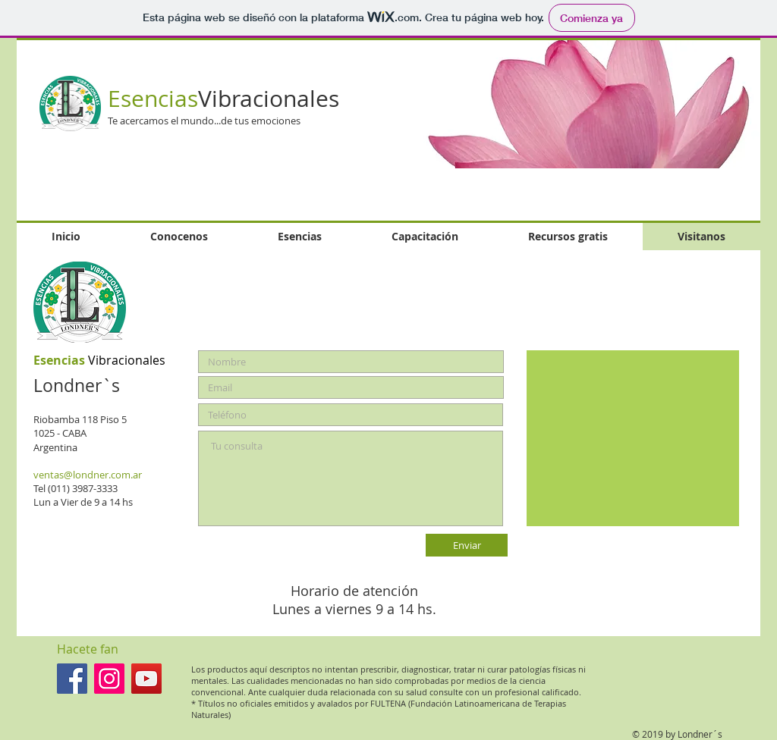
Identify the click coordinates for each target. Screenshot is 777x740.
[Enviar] (467, 545)
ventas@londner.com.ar (87, 474)
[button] (570, 103)
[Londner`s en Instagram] (109, 678)
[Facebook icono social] (72, 678)
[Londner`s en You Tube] (146, 678)
